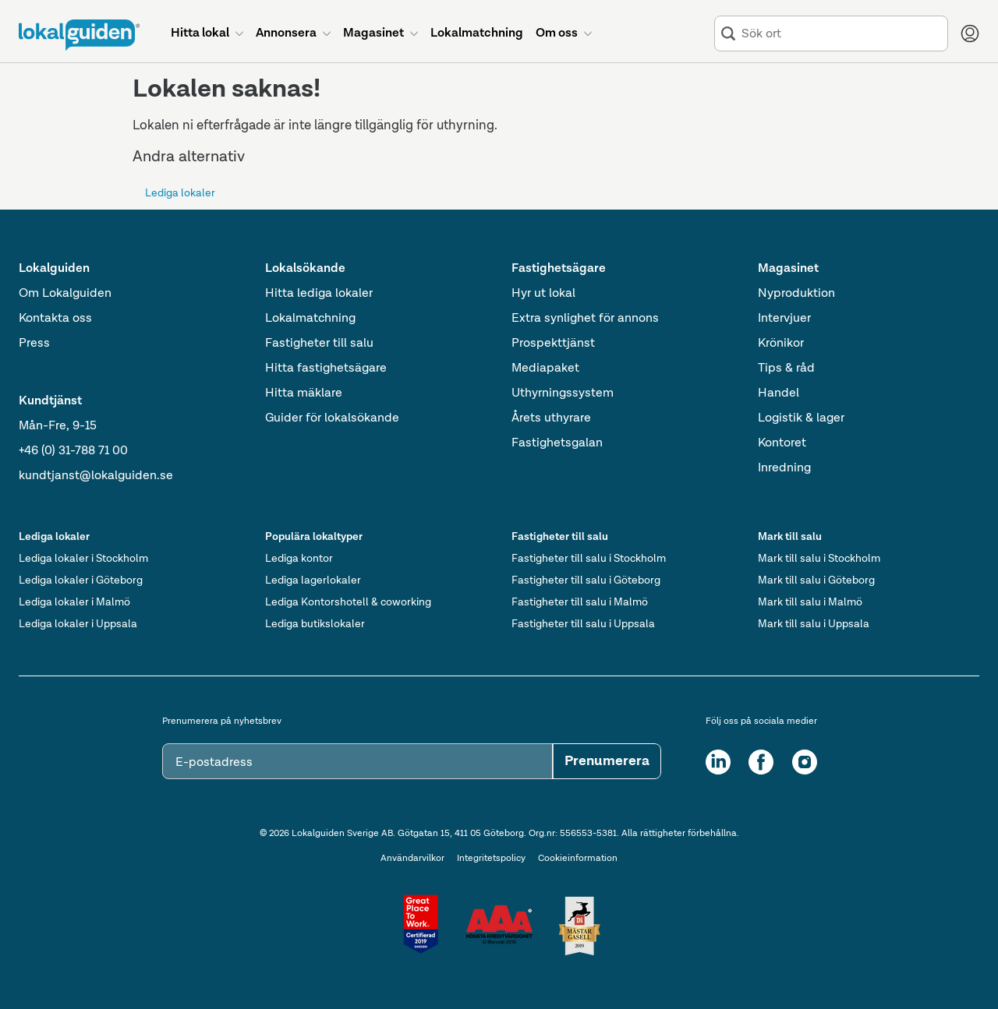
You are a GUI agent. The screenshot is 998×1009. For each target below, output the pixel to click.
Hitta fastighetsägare (326, 368)
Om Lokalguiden (65, 294)
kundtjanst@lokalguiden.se (96, 476)
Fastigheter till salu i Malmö (579, 602)
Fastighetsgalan (557, 443)
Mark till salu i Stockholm (819, 558)
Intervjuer (784, 318)
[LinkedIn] (718, 762)
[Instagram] (804, 762)
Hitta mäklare (303, 393)
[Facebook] (760, 762)
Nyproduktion (796, 294)
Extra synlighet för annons (585, 318)
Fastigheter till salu (319, 343)
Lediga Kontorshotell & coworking (348, 602)
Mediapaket (545, 368)
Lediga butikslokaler (315, 624)
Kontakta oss (55, 318)
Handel (778, 393)
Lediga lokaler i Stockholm (83, 558)
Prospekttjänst (553, 343)
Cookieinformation (578, 858)
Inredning (784, 468)
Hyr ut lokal (543, 294)
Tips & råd (786, 368)
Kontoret (782, 443)
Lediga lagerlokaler (313, 580)
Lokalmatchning (310, 318)
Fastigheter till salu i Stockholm (588, 558)
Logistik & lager (801, 418)
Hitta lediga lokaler (319, 294)
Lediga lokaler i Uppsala (78, 624)
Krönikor (781, 343)
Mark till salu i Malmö (810, 602)
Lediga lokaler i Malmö (74, 602)
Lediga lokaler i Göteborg (81, 580)
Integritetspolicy (491, 858)
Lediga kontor (299, 558)
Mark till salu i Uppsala (813, 624)
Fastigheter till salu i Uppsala (583, 624)
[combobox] (841, 34)
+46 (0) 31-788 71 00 (73, 451)
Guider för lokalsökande (332, 418)
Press (34, 343)
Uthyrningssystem (562, 393)
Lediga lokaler (180, 193)
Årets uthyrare (551, 418)
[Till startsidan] (79, 35)
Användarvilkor (412, 858)
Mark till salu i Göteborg (816, 580)
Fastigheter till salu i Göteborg (585, 580)
